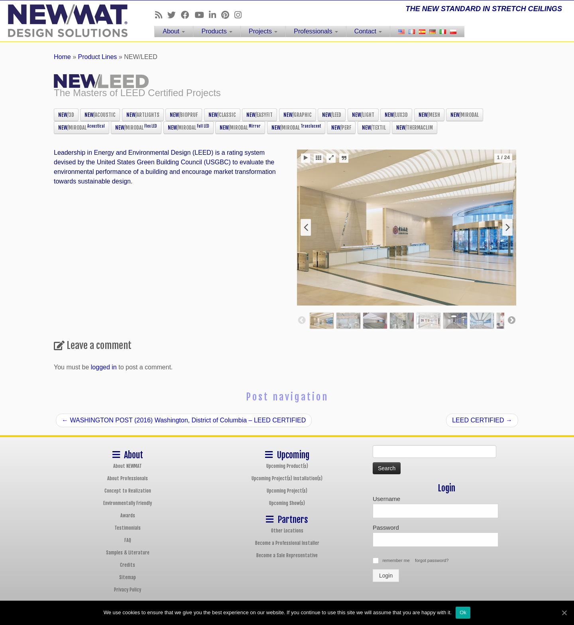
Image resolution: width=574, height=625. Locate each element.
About (174, 31)
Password (386, 527)
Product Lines (97, 56)
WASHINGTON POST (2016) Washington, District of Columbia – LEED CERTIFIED (184, 420)
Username (386, 498)
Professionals (316, 31)
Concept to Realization (127, 491)
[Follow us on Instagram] (240, 15)
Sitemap (127, 577)
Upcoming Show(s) (287, 503)
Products (216, 31)
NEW (66, 115)
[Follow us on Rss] (161, 15)
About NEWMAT (127, 466)
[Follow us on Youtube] (202, 15)
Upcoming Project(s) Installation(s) (287, 478)
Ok (463, 612)
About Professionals (127, 478)
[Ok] (564, 613)
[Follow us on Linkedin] (215, 15)
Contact (368, 31)
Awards (127, 516)
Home (62, 56)
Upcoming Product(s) (287, 466)
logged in (104, 367)
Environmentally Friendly (127, 503)
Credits (127, 565)
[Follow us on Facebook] (188, 15)
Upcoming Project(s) (287, 491)
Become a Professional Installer (287, 543)
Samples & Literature (127, 553)
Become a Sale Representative (287, 555)
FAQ (127, 540)
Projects (263, 31)
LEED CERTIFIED (482, 420)
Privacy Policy (127, 590)
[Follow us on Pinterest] (227, 15)
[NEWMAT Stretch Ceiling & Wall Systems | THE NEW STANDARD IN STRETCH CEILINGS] (66, 20)
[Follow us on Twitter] (174, 15)
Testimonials (127, 528)
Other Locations (287, 531)
